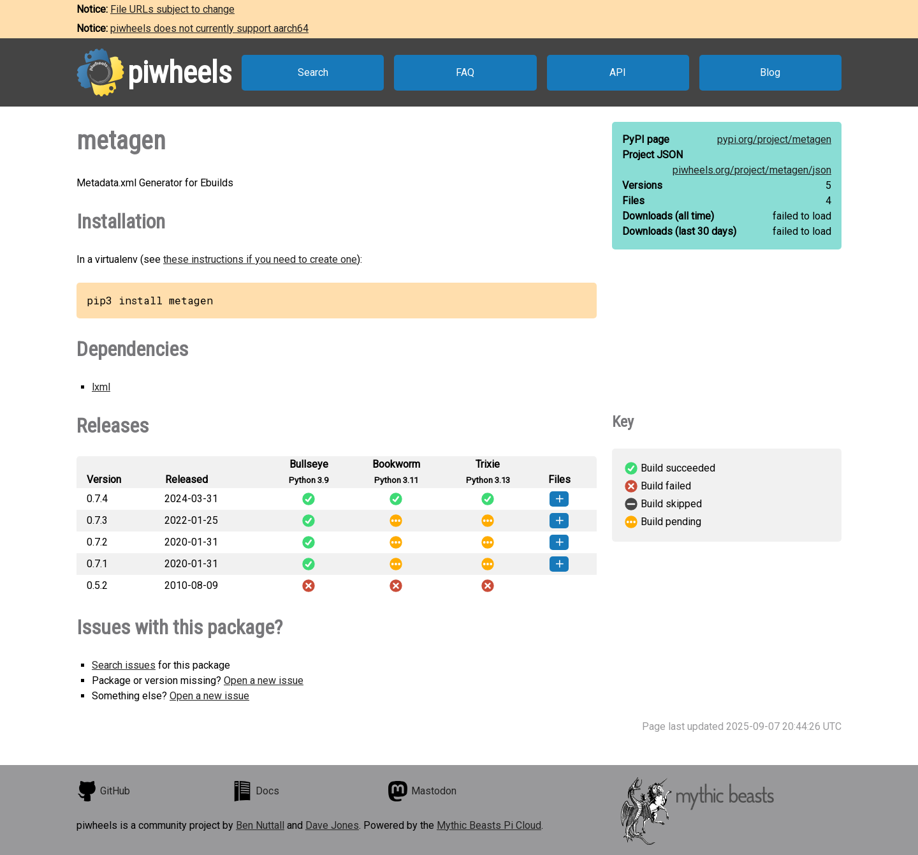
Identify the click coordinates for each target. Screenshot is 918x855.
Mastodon (422, 791)
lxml (101, 387)
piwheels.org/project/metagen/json (752, 170)
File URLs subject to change (172, 9)
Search (313, 72)
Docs (255, 791)
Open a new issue (263, 680)
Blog (770, 72)
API (617, 72)
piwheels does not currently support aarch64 (209, 28)
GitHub (103, 791)
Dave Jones (332, 825)
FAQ (465, 72)
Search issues (124, 665)
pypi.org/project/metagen (774, 139)
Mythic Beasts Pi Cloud (489, 825)
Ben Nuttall (260, 825)
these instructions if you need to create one (260, 259)
